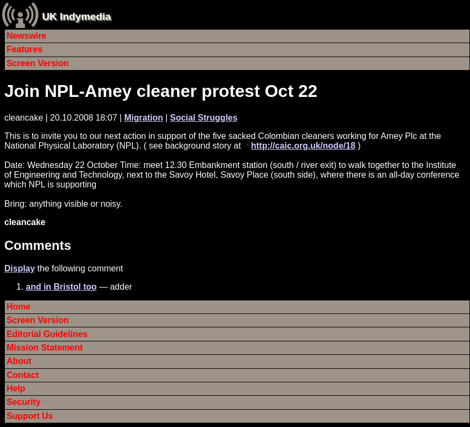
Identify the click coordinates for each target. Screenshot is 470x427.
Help (15, 388)
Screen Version (37, 63)
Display (19, 268)
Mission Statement (44, 347)
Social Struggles (203, 117)
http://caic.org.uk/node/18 (303, 145)
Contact (22, 375)
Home (18, 306)
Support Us (29, 416)
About (18, 361)
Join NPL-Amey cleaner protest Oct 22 (161, 91)
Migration (143, 117)
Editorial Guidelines (46, 334)
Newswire (26, 35)
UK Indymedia (76, 16)
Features (24, 49)
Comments (37, 245)
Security (23, 402)
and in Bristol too (61, 286)
